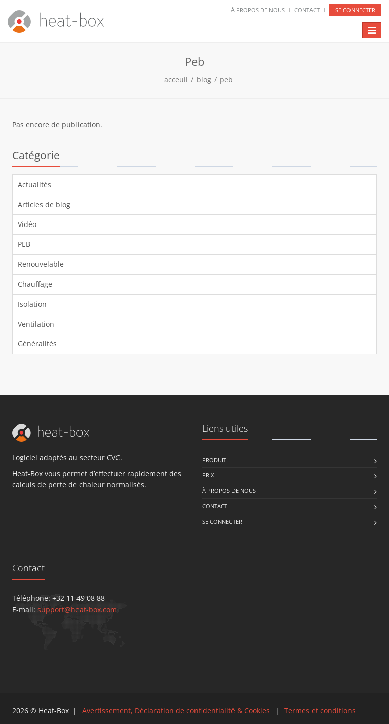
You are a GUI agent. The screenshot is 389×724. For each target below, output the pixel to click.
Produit (214, 460)
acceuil (176, 79)
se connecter (355, 10)
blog (204, 79)
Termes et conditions (320, 710)
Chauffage (35, 284)
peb (226, 79)
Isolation (32, 304)
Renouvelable (41, 264)
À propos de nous (258, 10)
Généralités (37, 343)
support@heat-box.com (77, 609)
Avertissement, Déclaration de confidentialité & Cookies (176, 710)
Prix (208, 475)
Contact (307, 10)
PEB (24, 244)
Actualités (34, 184)
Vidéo (27, 224)
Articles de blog (44, 204)
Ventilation (36, 324)
